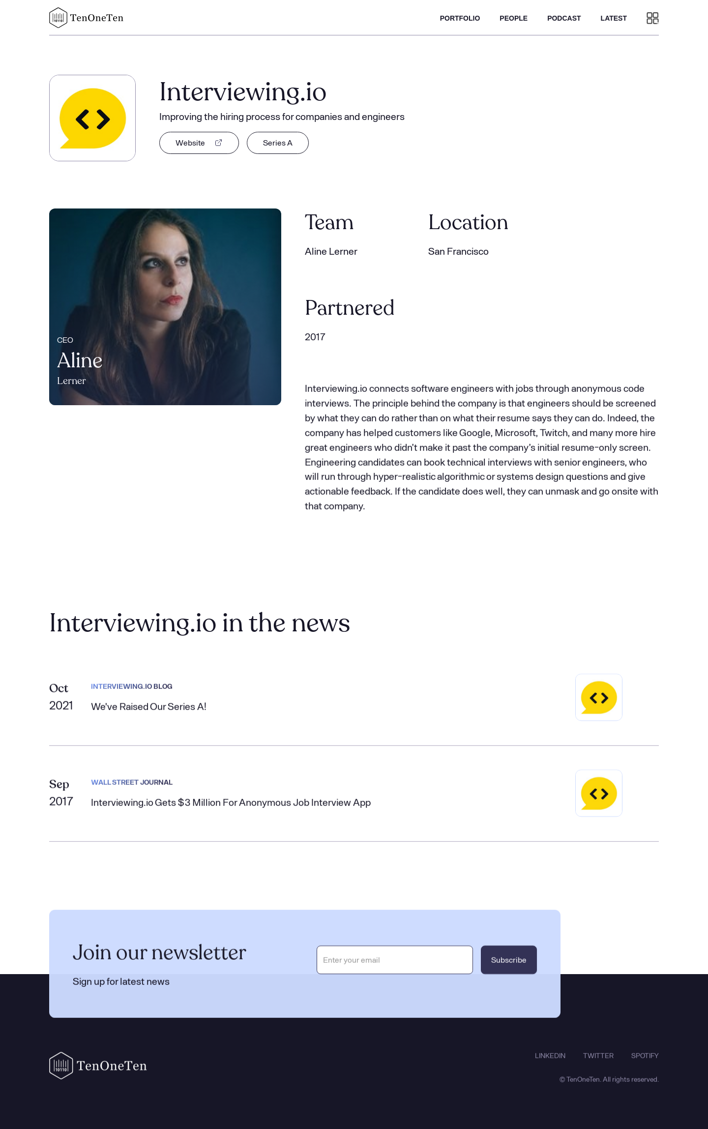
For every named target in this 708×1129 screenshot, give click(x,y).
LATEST (614, 18)
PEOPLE (514, 18)
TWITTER (598, 1065)
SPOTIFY (645, 1065)
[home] (86, 17)
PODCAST (564, 18)
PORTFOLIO (460, 18)
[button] (653, 17)
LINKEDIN (550, 1065)
